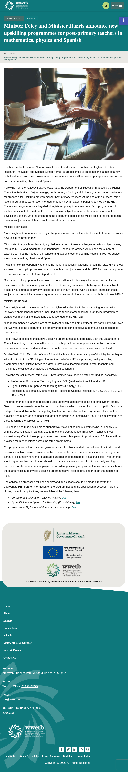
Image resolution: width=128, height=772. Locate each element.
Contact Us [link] (10, 657)
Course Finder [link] (12, 628)
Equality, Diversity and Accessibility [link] (21, 756)
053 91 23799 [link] (30, 686)
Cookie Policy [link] (83, 756)
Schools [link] (8, 635)
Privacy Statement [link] (51, 756)
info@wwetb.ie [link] (11, 699)
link (64, 497)
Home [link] (7, 606)
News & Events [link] (12, 650)
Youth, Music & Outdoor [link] (18, 642)
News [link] (31, 18)
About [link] (7, 613)
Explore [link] (8, 620)
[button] (115, 5)
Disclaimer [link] (68, 756)
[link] (123, 21)
